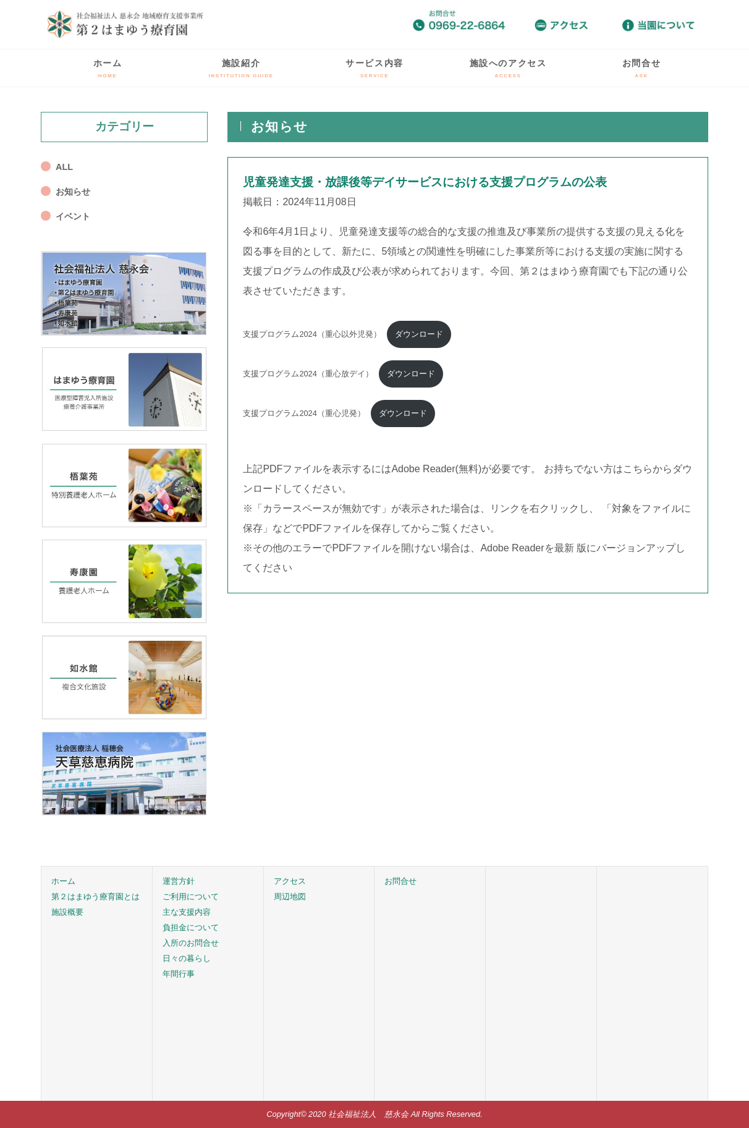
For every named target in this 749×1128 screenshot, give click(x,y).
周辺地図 (290, 896)
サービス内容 (374, 68)
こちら (638, 469)
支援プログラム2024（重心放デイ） (308, 373)
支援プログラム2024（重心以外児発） (312, 334)
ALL (64, 167)
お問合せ (641, 68)
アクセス (290, 881)
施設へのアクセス (508, 68)
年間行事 (179, 973)
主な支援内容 (187, 912)
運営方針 (179, 881)
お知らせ (73, 192)
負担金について (191, 927)
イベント (73, 216)
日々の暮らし (187, 958)
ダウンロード (419, 334)
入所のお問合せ (191, 943)
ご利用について (191, 896)
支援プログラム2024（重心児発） (304, 413)
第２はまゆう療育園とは (95, 896)
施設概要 (67, 912)
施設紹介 (241, 68)
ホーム (107, 68)
